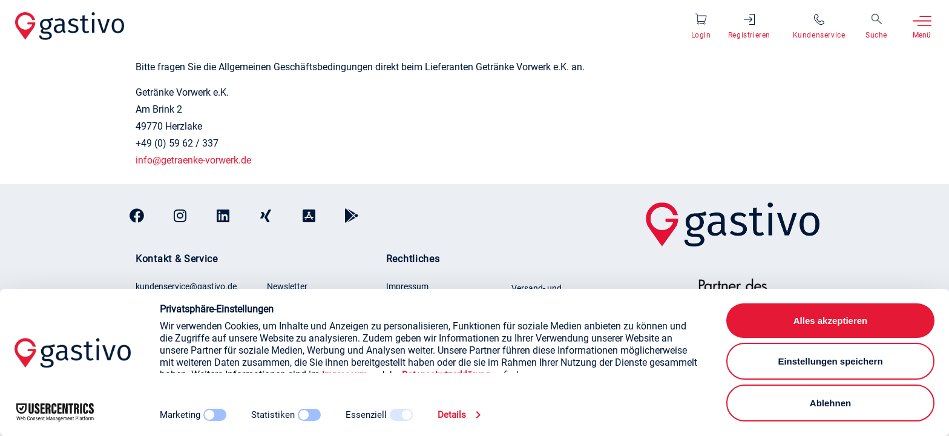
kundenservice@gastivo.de (186, 286)
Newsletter (287, 286)
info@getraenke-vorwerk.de (193, 160)
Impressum (407, 286)
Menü (922, 35)
